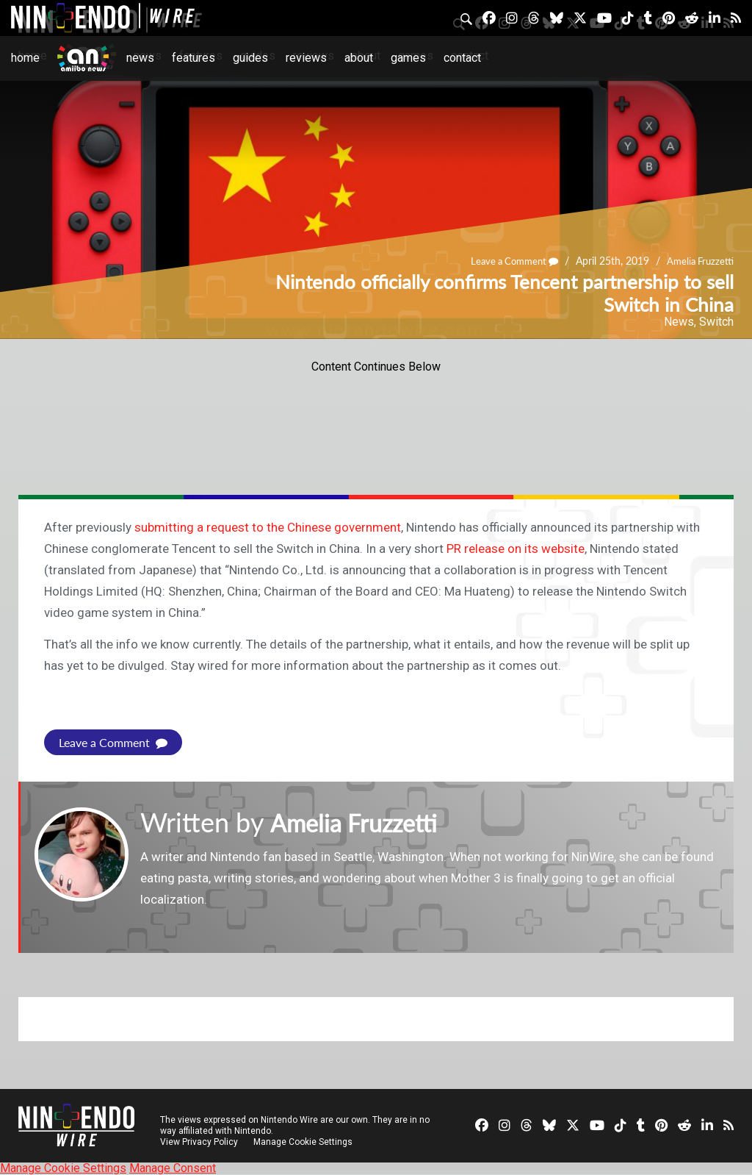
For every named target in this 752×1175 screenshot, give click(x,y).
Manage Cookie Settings (304, 1142)
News (140, 58)
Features (193, 58)
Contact (462, 58)
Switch (716, 322)
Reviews (306, 58)
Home (25, 58)
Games (408, 58)
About (358, 58)
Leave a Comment (507, 260)
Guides (250, 58)
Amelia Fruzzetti (698, 260)
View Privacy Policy (199, 1142)
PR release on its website (515, 548)
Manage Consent (172, 1168)
